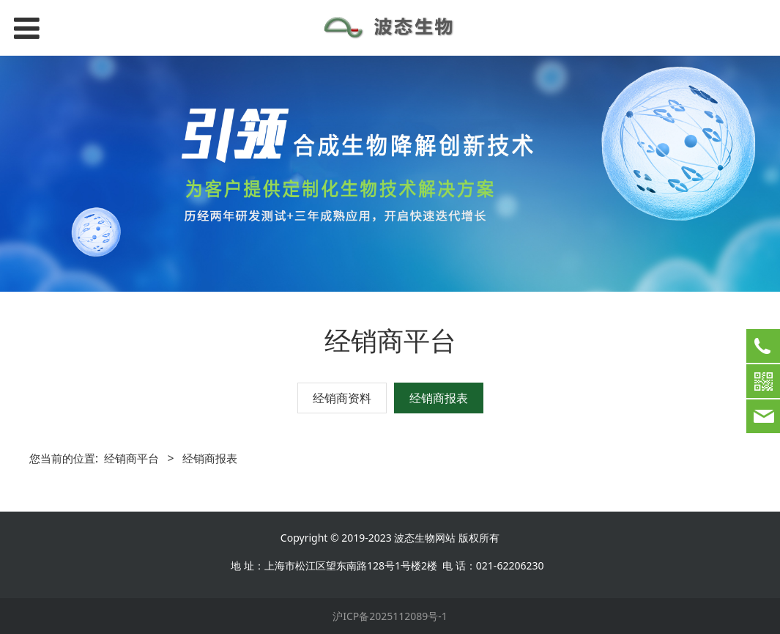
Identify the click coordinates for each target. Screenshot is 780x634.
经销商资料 (342, 398)
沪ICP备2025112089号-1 (390, 616)
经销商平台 (131, 458)
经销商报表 (438, 398)
